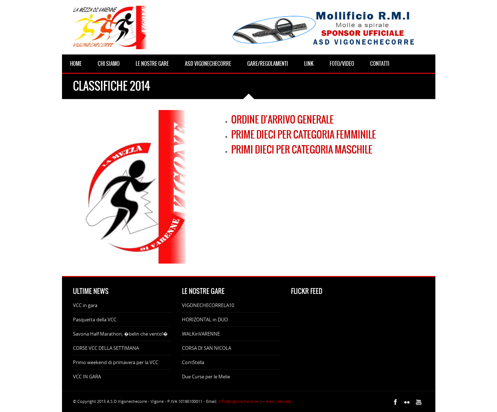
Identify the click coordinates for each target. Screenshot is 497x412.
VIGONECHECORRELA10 (208, 305)
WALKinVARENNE (201, 333)
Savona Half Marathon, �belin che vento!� (120, 333)
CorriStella (193, 362)
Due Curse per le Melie (206, 376)
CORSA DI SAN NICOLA (206, 348)
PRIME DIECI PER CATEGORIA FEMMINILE (303, 134)
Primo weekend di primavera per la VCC (115, 362)
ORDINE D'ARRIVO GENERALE (282, 119)
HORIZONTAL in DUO (205, 319)
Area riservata (278, 401)
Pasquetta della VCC (94, 319)
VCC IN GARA (87, 376)
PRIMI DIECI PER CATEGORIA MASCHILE (301, 149)
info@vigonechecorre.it (240, 401)
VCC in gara (85, 305)
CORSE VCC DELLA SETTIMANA (106, 348)
